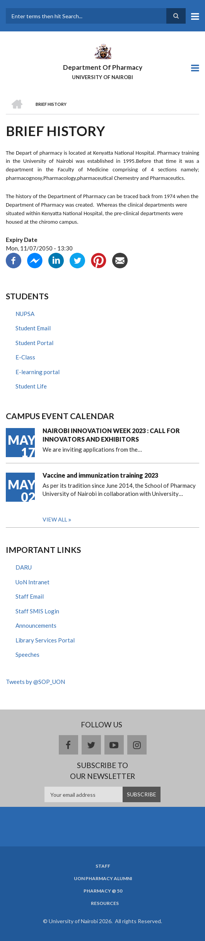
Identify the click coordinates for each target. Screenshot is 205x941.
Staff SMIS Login (37, 611)
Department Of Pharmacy (102, 67)
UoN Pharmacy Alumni (103, 878)
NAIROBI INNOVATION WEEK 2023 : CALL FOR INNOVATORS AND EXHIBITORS (111, 435)
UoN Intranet (32, 581)
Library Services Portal (45, 640)
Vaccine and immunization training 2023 (100, 475)
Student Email (33, 328)
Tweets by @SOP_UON (35, 681)
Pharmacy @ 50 (103, 891)
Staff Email (29, 596)
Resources (105, 903)
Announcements (35, 625)
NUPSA (24, 313)
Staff (103, 866)
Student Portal (34, 342)
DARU (23, 567)
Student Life (31, 386)
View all (55, 519)
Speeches (27, 654)
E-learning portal (37, 371)
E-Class (25, 357)
